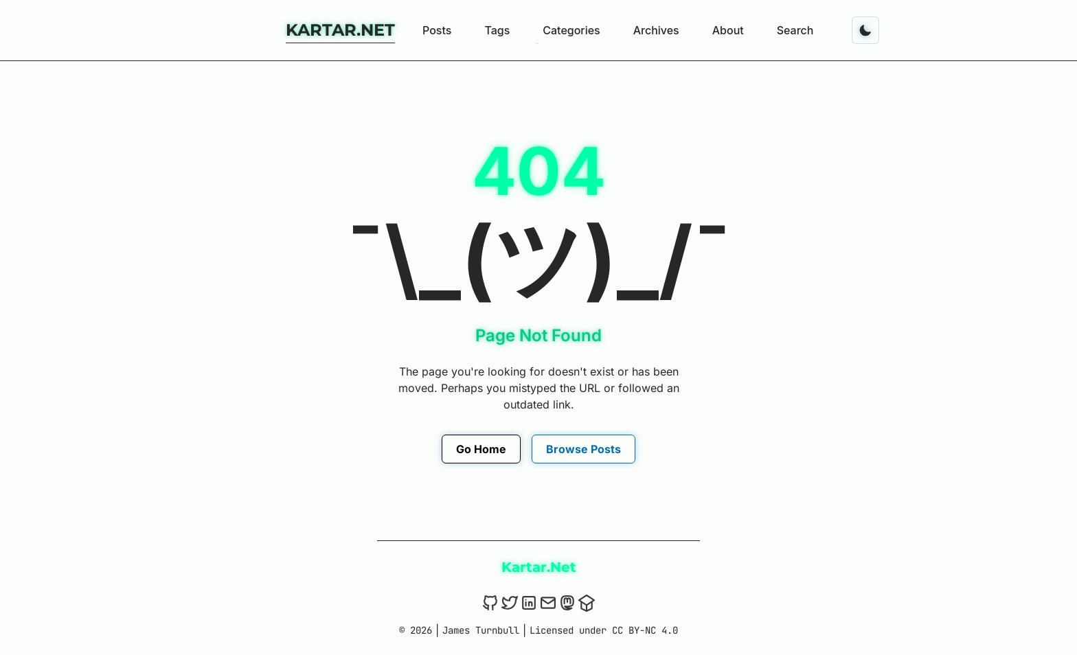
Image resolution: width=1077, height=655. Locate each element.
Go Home (481, 449)
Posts (436, 30)
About (728, 30)
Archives (656, 30)
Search (795, 30)
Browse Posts (583, 449)
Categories (571, 30)
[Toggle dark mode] (865, 30)
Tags (497, 30)
